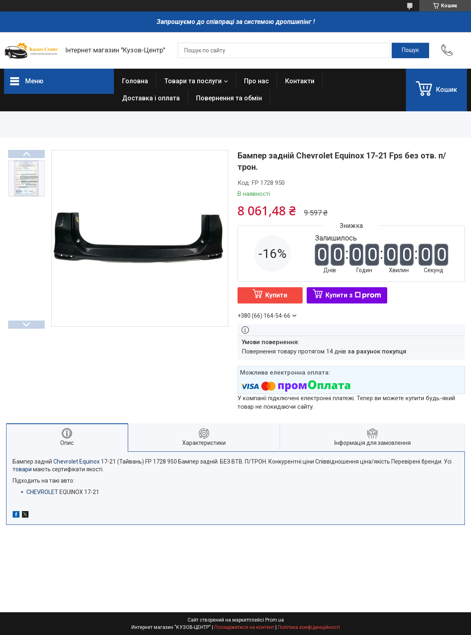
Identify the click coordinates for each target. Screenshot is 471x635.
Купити (276, 295)
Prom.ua (274, 620)
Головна (135, 81)
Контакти (299, 81)
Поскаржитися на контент (244, 627)
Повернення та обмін (229, 98)
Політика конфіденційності (309, 627)
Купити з (353, 295)
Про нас (256, 81)
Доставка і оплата (151, 98)
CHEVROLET (42, 492)
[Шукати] (410, 50)
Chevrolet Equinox (76, 461)
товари (22, 469)
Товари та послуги (193, 81)
